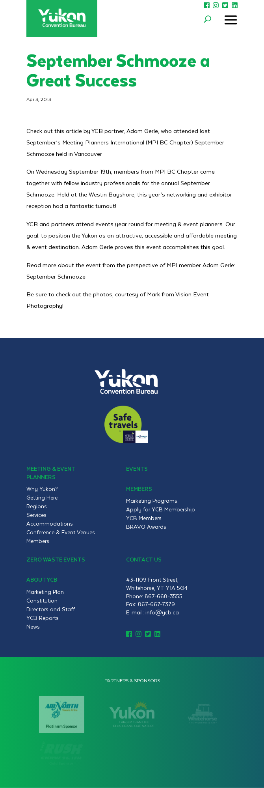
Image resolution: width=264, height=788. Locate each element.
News (33, 626)
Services (36, 515)
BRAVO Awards (146, 527)
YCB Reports (42, 618)
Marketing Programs (151, 500)
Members (37, 541)
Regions (36, 506)
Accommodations (49, 523)
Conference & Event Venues (60, 532)
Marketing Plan (45, 592)
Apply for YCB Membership (160, 509)
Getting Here (42, 497)
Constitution (42, 600)
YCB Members (144, 518)
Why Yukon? (42, 489)
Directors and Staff (50, 609)
